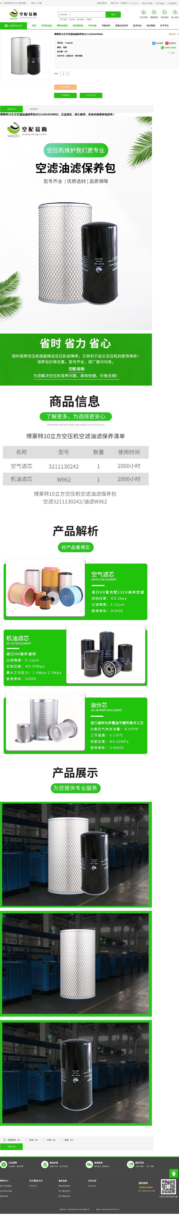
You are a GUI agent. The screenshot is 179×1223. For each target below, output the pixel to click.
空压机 (72, 20)
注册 (40, 3)
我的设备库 (104, 3)
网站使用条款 (64, 1186)
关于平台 (164, 25)
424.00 (70, 43)
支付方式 (33, 1186)
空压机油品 (46, 25)
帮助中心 (4, 1181)
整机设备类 (62, 25)
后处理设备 (78, 25)
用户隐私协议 (64, 1196)
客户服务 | (163, 3)
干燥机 (89, 20)
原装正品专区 (121, 25)
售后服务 (80, 20)
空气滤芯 (64, 20)
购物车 (125, 3)
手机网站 (174, 3)
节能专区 (106, 25)
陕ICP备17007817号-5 (111, 1209)
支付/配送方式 (35, 1181)
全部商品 (64, 15)
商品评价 (34, 109)
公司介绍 (92, 1181)
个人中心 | (137, 3)
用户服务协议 (64, 1191)
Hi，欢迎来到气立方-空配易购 (13, 3)
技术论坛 (137, 25)
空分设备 (92, 25)
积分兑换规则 (6, 1186)
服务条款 (63, 1181)
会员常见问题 (6, 1191)
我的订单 (115, 3)
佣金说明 (4, 1196)
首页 (34, 25)
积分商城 (151, 25)
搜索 (113, 15)
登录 (33, 3)
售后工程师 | (150, 3)
